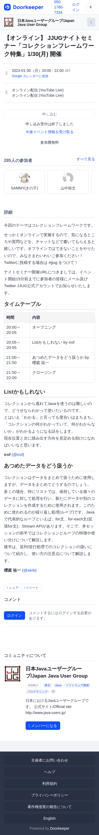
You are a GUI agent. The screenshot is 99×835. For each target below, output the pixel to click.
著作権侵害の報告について (49, 807)
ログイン (14, 615)
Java (58, 685)
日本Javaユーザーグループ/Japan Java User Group (45, 22)
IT (53, 691)
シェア (12, 588)
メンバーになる (43, 726)
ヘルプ (49, 772)
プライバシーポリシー (49, 795)
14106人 (33, 685)
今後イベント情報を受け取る (50, 132)
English (50, 818)
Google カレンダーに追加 (30, 76)
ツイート (31, 588)
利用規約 (49, 783)
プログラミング (37, 691)
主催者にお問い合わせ (49, 760)
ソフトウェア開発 (77, 685)
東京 (47, 685)
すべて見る (86, 159)
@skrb (29, 570)
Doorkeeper (59, 828)
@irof (18, 454)
